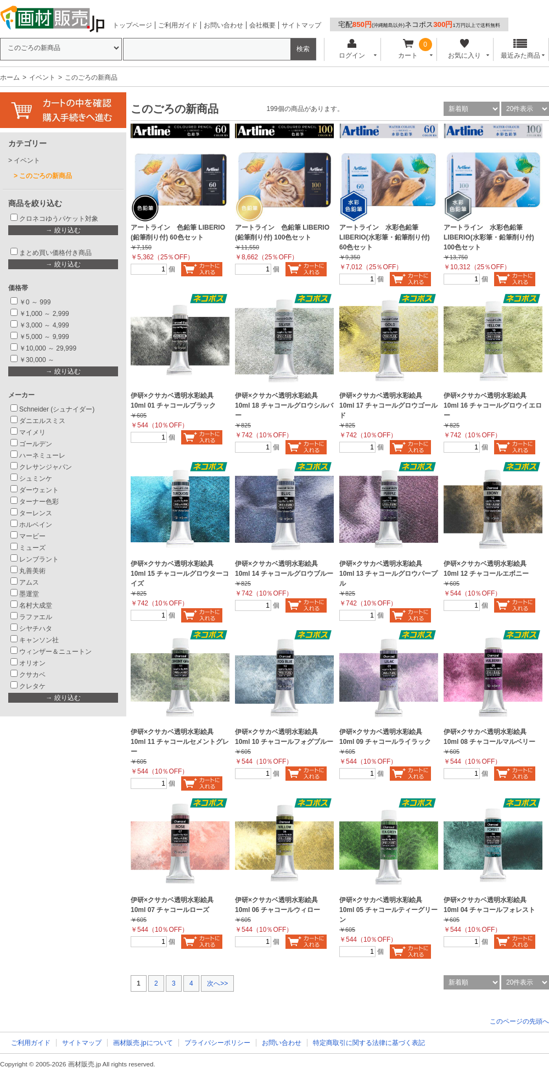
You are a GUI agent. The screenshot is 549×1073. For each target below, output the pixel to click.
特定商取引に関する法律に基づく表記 (369, 1043)
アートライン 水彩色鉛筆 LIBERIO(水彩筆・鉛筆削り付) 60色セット (384, 237)
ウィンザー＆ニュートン (55, 651)
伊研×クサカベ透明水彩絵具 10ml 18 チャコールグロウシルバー (284, 405)
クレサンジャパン (45, 467)
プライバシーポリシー (217, 1043)
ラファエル (35, 617)
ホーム (10, 77)
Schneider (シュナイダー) (56, 409)
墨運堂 (29, 594)
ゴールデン (35, 444)
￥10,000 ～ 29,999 (47, 348)
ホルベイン (35, 525)
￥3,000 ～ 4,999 (44, 325)
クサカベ (32, 675)
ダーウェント (39, 490)
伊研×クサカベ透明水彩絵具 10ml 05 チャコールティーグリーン (388, 910)
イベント (42, 77)
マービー (32, 536)
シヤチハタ (35, 628)
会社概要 (262, 25)
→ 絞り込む (63, 230)
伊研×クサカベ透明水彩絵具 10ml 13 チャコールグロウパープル (388, 573)
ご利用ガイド (178, 25)
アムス (29, 582)
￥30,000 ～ (37, 360)
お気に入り (464, 49)
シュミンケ (35, 478)
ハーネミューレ (42, 455)
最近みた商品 (520, 49)
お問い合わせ (223, 25)
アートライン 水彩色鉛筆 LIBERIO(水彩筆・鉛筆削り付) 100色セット (489, 237)
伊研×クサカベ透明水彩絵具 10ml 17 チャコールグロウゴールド (388, 405)
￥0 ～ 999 (35, 302)
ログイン (351, 49)
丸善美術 (32, 571)
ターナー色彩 (39, 501)
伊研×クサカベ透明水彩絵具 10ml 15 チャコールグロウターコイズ (180, 573)
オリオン (32, 663)
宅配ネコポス (419, 24)
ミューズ (32, 548)
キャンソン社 (39, 640)
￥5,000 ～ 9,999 (44, 337)
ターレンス (35, 513)
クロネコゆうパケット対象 (58, 219)
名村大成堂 (35, 605)
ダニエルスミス (42, 421)
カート (408, 49)
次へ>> (217, 983)
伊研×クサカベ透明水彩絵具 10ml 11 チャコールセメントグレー (180, 741)
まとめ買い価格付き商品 (55, 253)
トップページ (132, 25)
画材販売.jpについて (143, 1043)
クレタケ (32, 686)
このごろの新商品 (45, 176)
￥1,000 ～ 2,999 (44, 314)
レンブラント (39, 559)
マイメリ (32, 432)
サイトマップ (301, 25)
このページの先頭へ (519, 1021)
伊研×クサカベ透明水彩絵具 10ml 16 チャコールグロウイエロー (493, 405)
